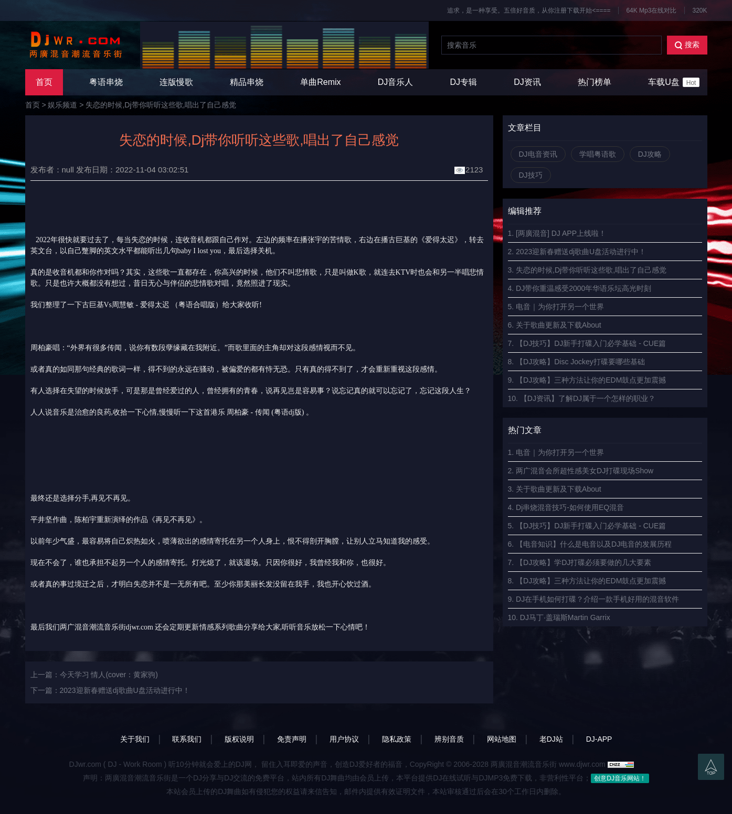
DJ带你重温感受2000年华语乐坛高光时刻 (583, 288)
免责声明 (291, 739)
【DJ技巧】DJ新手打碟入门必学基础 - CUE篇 (591, 343)
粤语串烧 (106, 82)
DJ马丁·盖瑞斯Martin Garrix (565, 617)
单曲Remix (320, 82)
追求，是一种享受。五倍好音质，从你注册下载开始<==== (528, 10)
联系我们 (186, 739)
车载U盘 (673, 82)
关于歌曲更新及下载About (558, 325)
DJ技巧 (531, 175)
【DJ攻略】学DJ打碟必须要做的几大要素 (583, 562)
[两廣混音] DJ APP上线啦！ (561, 233)
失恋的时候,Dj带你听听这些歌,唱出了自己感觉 (161, 105)
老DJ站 (551, 739)
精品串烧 (246, 82)
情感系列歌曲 (221, 627)
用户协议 (344, 739)
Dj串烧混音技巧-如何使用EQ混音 (570, 507)
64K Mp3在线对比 (651, 10)
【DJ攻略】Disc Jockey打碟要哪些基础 (580, 361)
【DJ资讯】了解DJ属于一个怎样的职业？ (587, 398)
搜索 (687, 44)
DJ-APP (599, 739)
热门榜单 (594, 82)
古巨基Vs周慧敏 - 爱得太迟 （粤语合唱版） (152, 305)
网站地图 (501, 739)
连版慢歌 (176, 82)
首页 (44, 82)
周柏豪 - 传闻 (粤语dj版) (265, 412)
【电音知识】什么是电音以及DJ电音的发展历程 (594, 544)
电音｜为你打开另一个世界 (560, 306)
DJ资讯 (527, 82)
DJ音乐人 (395, 82)
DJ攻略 (650, 154)
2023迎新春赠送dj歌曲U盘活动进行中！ (125, 690)
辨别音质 (449, 739)
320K (699, 10)
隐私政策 (396, 739)
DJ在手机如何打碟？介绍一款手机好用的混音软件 (597, 599)
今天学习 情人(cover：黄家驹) (109, 674)
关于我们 (135, 739)
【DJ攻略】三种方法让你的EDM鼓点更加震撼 (591, 380)
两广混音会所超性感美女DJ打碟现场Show (584, 470)
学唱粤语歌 (597, 154)
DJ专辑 (464, 82)
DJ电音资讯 (538, 154)
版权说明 (239, 739)
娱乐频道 (62, 105)
